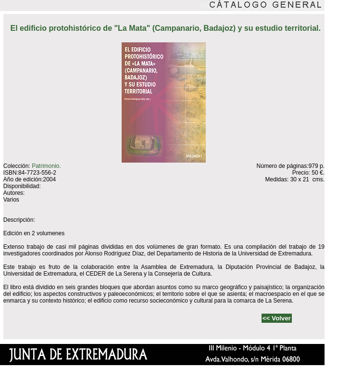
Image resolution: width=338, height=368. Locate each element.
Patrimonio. (46, 166)
